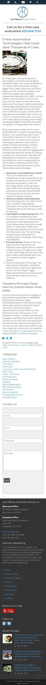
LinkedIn (9, 623)
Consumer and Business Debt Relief (18, 369)
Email (23, 2)
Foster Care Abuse (10, 374)
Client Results (10, 590)
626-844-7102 (31, 31)
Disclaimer (9, 594)
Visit (30, 2)
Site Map (8, 598)
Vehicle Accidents (10, 392)
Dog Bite (6, 382)
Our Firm (8, 582)
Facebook (4, 623)
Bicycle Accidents (10, 379)
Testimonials (10, 586)
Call (15, 2)
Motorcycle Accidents (12, 387)
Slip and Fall (7, 389)
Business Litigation (11, 361)
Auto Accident (8, 359)
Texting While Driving (12, 394)
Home (7, 570)
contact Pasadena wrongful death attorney (22, 331)
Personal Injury (13, 345)
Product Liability (26, 345)
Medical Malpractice (11, 384)
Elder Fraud (7, 371)
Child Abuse (7, 364)
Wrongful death (9, 397)
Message (23, 461)
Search (37, 2)
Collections (7, 366)
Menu (8, 2)
